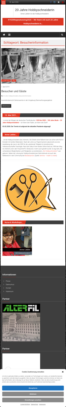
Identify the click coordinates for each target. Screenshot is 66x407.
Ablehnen (33, 394)
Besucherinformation (25, 96)
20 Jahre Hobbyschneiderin (34, 10)
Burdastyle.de (29, 155)
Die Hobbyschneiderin (50, 151)
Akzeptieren (33, 388)
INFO (13, 80)
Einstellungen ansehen (33, 400)
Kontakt (8, 288)
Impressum (42, 404)
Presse (8, 281)
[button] (63, 372)
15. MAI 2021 (6, 80)
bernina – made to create (48, 155)
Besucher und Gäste (13, 91)
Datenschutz (34, 404)
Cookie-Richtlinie (25, 404)
